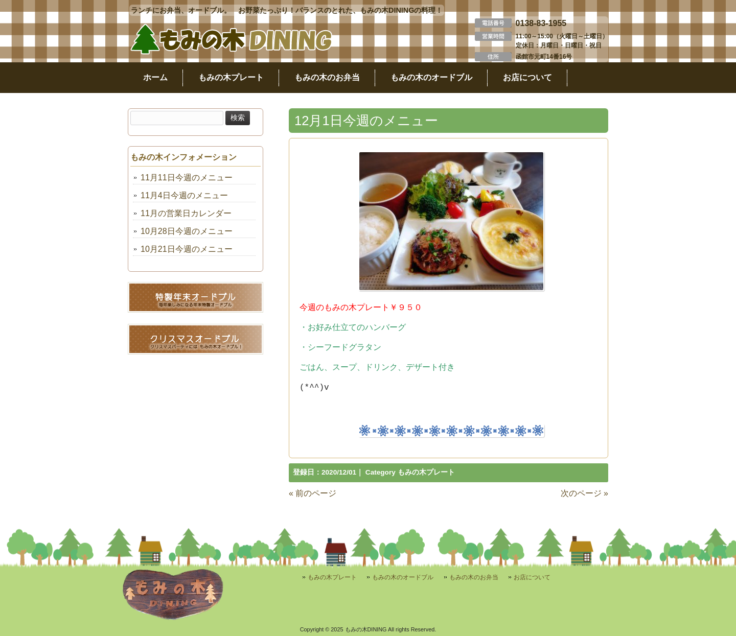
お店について (532, 577)
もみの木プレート (426, 472)
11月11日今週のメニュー (187, 177)
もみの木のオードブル (402, 577)
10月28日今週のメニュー (187, 231)
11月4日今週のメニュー (184, 195)
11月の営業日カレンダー (186, 213)
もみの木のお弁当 (473, 577)
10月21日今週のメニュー (187, 249)
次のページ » (584, 493)
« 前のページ (312, 493)
